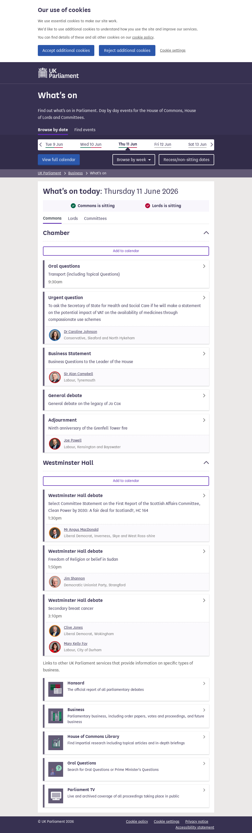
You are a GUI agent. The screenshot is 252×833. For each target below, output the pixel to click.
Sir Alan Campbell (78, 374)
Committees (95, 218)
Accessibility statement (195, 827)
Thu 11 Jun (128, 144)
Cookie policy (137, 821)
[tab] (53, 130)
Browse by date (53, 129)
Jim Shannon (74, 578)
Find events (84, 129)
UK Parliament (49, 173)
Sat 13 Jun (197, 144)
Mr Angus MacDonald (81, 529)
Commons (52, 218)
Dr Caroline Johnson (80, 332)
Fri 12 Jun (162, 144)
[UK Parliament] (58, 72)
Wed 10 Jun (90, 144)
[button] (126, 235)
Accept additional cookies (66, 50)
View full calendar (58, 159)
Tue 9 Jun (54, 144)
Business (75, 173)
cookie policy (142, 37)
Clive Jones (73, 627)
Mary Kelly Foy (75, 643)
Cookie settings (173, 50)
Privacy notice (196, 821)
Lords (73, 218)
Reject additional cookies (127, 50)
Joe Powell (73, 440)
